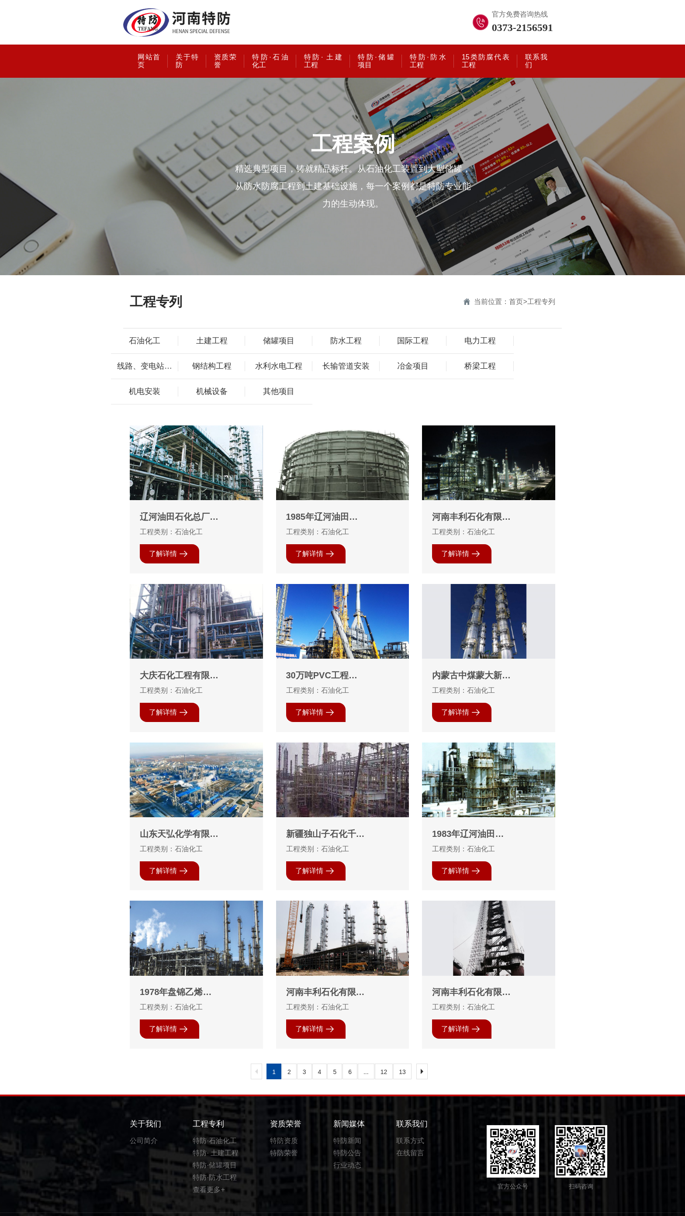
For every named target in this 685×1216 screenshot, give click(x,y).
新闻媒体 (349, 1103)
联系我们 (412, 1103)
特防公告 (347, 1132)
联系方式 (410, 1119)
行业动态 (347, 1144)
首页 (516, 301)
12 (384, 1050)
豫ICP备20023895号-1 (456, 1204)
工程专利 (208, 1103)
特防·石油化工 (214, 1119)
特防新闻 (347, 1119)
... (366, 1050)
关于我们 (145, 1103)
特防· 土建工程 (216, 1132)
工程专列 (541, 301)
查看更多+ (209, 1168)
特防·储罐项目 (214, 1144)
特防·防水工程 (214, 1156)
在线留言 (410, 1132)
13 (402, 1050)
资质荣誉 (285, 1103)
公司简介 (144, 1119)
